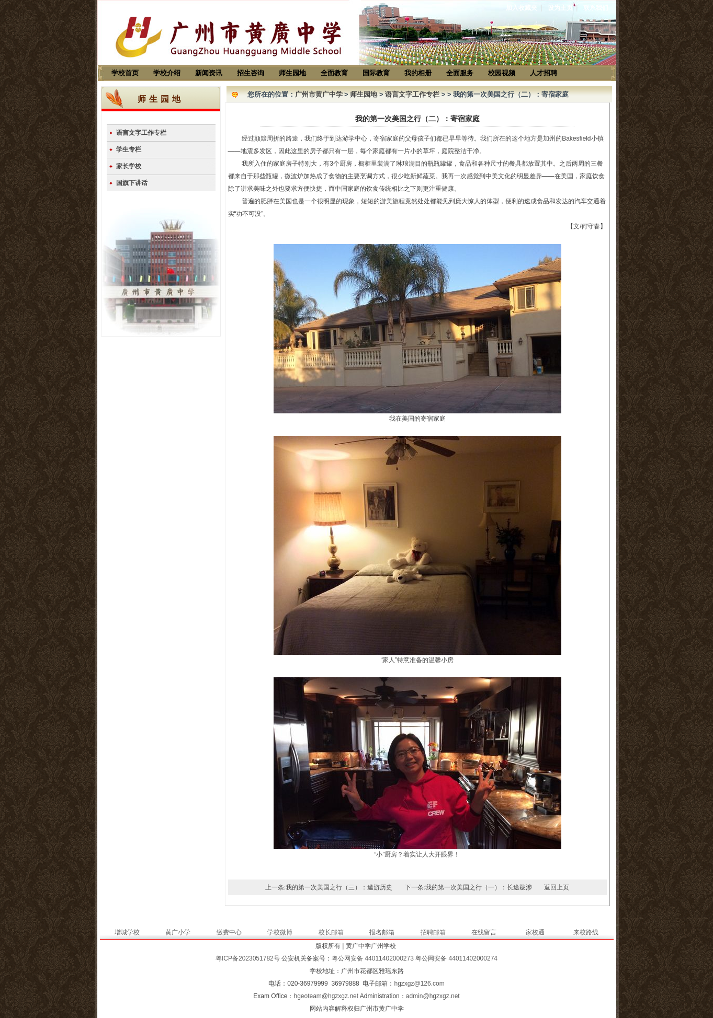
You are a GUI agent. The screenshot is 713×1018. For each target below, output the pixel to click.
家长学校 (128, 166)
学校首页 (125, 73)
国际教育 (376, 73)
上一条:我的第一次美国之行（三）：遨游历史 (328, 887)
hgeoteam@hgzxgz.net (325, 996)
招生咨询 (250, 73)
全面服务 (459, 73)
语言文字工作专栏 (141, 132)
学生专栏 (128, 149)
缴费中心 (229, 932)
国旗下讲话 (132, 183)
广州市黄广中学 (319, 94)
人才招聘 (543, 73)
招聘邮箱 (433, 932)
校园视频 (501, 73)
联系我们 (595, 7)
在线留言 (483, 932)
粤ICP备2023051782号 (248, 958)
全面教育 (334, 73)
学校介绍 (166, 73)
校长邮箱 (331, 932)
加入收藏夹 (521, 7)
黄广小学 (177, 932)
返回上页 (556, 887)
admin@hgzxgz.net (433, 996)
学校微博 (279, 932)
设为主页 (560, 7)
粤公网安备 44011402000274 (456, 958)
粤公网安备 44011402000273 (373, 958)
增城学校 (127, 932)
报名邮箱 (381, 932)
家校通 (535, 932)
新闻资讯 (208, 73)
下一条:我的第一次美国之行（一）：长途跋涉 (468, 887)
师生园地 (292, 73)
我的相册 (418, 73)
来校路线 (585, 932)
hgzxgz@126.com (419, 983)
